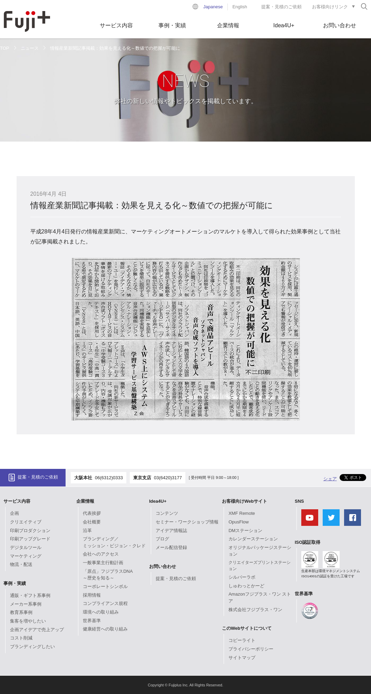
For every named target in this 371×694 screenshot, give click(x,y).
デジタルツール (25, 547)
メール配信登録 (171, 547)
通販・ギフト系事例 (30, 595)
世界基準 (92, 620)
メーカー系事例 (25, 604)
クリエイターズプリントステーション (259, 565)
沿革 (87, 530)
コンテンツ (167, 513)
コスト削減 (21, 637)
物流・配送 (21, 564)
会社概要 (92, 521)
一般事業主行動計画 (103, 562)
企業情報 (228, 25)
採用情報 (92, 595)
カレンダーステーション (253, 538)
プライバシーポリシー (250, 649)
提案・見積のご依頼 (281, 6)
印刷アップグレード (30, 538)
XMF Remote (241, 513)
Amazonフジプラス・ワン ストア (259, 597)
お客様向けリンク (330, 6)
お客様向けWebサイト (244, 501)
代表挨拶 (92, 513)
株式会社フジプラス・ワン (255, 609)
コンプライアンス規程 (105, 603)
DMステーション (245, 530)
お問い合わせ (339, 25)
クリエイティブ (25, 521)
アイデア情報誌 (171, 530)
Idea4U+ (283, 25)
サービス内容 (116, 25)
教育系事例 (21, 612)
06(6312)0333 (109, 477)
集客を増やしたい (28, 621)
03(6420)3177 (168, 477)
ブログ (162, 538)
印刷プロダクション (30, 530)
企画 (14, 513)
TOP (4, 48)
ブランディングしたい (32, 646)
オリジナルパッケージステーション (259, 551)
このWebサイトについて (247, 628)
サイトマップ (241, 657)
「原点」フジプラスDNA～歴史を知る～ (108, 575)
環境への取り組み (101, 612)
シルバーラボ (241, 577)
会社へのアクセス (101, 554)
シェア (330, 478)
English (239, 6)
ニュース (30, 48)
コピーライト (241, 640)
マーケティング (25, 556)
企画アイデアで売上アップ (37, 629)
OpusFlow (238, 521)
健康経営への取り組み (105, 629)
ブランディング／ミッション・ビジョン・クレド (114, 542)
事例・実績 (172, 25)
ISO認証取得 (307, 542)
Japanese (213, 6)
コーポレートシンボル (105, 586)
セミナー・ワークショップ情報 (187, 521)
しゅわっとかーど (246, 585)
